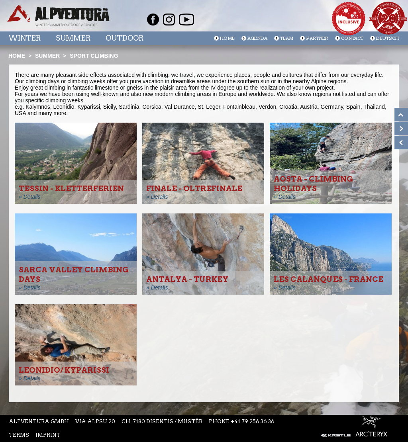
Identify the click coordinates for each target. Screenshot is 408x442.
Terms (19, 435)
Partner (317, 38)
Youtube (186, 19)
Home (227, 38)
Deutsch (387, 38)
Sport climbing (94, 56)
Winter (24, 38)
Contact (352, 38)
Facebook (153, 19)
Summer (73, 38)
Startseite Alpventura (58, 15)
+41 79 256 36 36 (253, 421)
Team (286, 38)
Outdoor (124, 38)
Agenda (257, 38)
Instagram (169, 19)
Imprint (48, 435)
